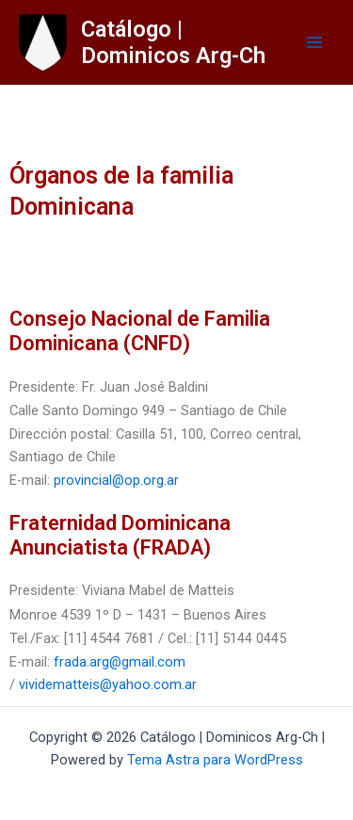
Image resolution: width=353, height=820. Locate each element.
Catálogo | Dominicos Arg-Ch (173, 42)
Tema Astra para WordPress (215, 759)
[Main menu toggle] (314, 42)
